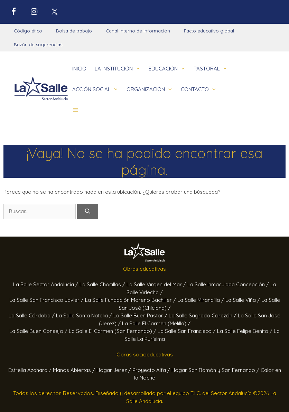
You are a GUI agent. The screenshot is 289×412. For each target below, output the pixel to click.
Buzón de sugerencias (38, 44)
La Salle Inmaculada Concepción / (228, 284)
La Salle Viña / (243, 300)
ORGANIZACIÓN (152, 89)
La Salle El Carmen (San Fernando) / (113, 331)
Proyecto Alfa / (151, 370)
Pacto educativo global (209, 30)
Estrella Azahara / (30, 370)
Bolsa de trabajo (74, 30)
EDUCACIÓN (169, 68)
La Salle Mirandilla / (201, 300)
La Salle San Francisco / (187, 331)
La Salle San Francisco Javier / (47, 300)
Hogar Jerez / (114, 370)
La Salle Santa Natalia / (84, 315)
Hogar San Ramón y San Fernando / (216, 370)
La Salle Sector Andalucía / (46, 284)
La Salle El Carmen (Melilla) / (156, 323)
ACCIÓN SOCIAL (97, 89)
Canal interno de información (138, 30)
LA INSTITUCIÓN (119, 68)
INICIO (79, 68)
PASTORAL (213, 68)
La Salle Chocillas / (103, 284)
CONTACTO (201, 89)
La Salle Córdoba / (32, 315)
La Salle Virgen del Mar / (157, 284)
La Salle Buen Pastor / (141, 315)
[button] (75, 110)
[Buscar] (87, 211)
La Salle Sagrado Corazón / (203, 315)
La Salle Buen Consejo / (39, 331)
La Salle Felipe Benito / (245, 331)
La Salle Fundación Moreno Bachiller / (131, 300)
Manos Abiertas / (74, 370)
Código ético (28, 30)
